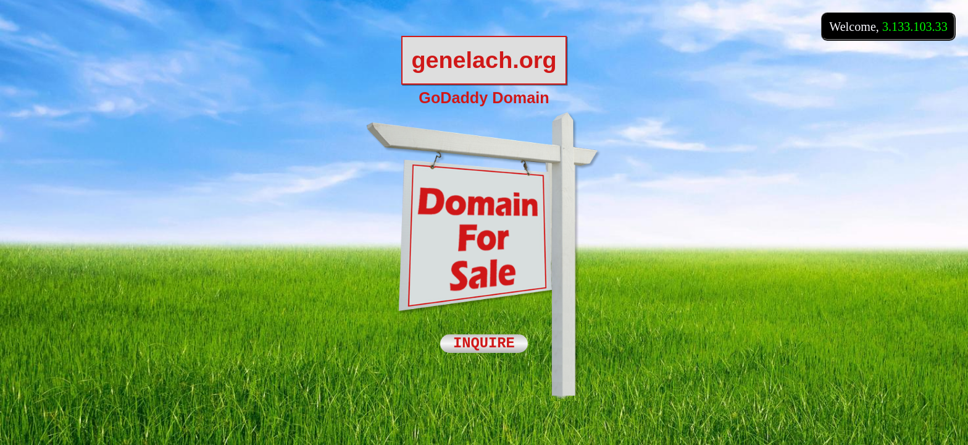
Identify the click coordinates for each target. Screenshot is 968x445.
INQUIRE (484, 344)
